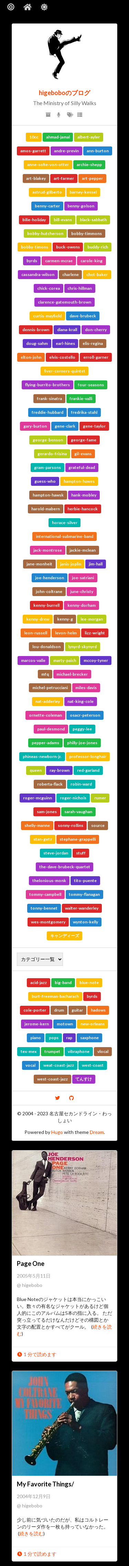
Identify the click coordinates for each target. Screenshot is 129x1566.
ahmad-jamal (58, 137)
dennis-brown (35, 329)
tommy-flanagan (84, 894)
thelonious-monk (49, 880)
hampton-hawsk (48, 495)
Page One (30, 1263)
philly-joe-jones (82, 742)
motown (65, 1023)
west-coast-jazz (52, 1079)
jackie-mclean (82, 550)
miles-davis (86, 687)
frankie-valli (80, 398)
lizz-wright (95, 632)
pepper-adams (45, 742)
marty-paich (64, 660)
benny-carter (47, 205)
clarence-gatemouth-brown (64, 302)
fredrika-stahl (84, 412)
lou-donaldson (46, 646)
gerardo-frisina (52, 453)
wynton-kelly (85, 921)
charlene (70, 274)
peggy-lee (82, 728)
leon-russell (35, 632)
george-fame (83, 439)
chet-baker (97, 274)
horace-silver (64, 522)
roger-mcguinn (37, 797)
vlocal (102, 1051)
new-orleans (92, 1023)
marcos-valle (33, 660)
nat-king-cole (80, 701)
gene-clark (65, 426)
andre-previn (66, 150)
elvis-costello (62, 357)
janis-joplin (70, 563)
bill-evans (63, 219)
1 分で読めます (36, 1354)
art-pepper (92, 178)
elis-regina (93, 343)
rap (69, 1037)
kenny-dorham (81, 605)
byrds (31, 260)
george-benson (48, 439)
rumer (100, 797)
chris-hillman (79, 288)
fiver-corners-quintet (64, 370)
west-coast (93, 1065)
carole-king (91, 260)
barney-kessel (83, 192)
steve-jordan (55, 853)
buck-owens (68, 246)
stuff (81, 853)
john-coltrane (49, 591)
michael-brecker (72, 674)
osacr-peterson (85, 715)
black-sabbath (93, 219)
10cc (33, 137)
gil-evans (83, 453)
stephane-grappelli (78, 839)
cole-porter (34, 1010)
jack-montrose (47, 550)
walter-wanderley (81, 908)
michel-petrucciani (50, 687)
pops (53, 1037)
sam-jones (47, 811)
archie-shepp (89, 164)
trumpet (52, 1051)
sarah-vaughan (78, 811)
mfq (45, 674)
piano (35, 1037)
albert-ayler (88, 137)
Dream (97, 1132)
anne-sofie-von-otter (48, 164)
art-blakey (36, 178)
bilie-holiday (34, 219)
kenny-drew (37, 619)
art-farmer (64, 178)
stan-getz (42, 839)
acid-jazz (38, 982)
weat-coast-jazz (58, 1065)
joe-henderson (49, 577)
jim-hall (96, 563)
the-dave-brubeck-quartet (64, 866)
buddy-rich (97, 246)
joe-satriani (83, 577)
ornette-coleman (45, 715)
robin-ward (81, 784)
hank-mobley (83, 495)
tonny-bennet (44, 908)
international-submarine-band (64, 536)
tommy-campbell (45, 894)
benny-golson (80, 205)
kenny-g (65, 619)
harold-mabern (45, 508)
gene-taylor (94, 426)
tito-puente (85, 880)
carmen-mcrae (59, 260)
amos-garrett (33, 150)
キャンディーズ (64, 935)
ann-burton (98, 150)
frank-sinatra (49, 398)
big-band (63, 982)
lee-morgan (91, 619)
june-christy (81, 591)
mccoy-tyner (96, 660)
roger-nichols (73, 797)
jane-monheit (39, 563)
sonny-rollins (70, 825)
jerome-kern (36, 1023)
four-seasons (91, 384)
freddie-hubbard (47, 412)
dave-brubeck (82, 315)
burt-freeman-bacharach (55, 996)
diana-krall (67, 329)
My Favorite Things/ (45, 1484)
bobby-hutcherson (45, 233)
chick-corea (48, 288)
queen (36, 770)
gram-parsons (47, 467)
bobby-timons (34, 246)
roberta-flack (50, 784)
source (98, 825)
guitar (77, 1010)
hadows (98, 1010)
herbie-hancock (82, 508)
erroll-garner (95, 357)
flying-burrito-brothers (47, 384)
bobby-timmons (86, 233)
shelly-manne (37, 825)
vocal (30, 1065)
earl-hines (65, 343)
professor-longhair (87, 756)
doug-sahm (37, 343)
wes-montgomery (48, 921)
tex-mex (28, 1051)
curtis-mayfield (47, 315)
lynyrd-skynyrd (82, 646)
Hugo (57, 1132)
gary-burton (35, 426)
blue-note (89, 982)
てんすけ (83, 1079)
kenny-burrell (46, 605)
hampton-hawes (79, 481)
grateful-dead (81, 467)
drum (59, 1010)
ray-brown (59, 770)
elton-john (31, 357)
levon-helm (66, 632)
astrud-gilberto (47, 192)
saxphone (89, 1037)
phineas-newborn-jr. (42, 756)
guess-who (45, 481)
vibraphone (78, 1051)
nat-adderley (47, 701)
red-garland (88, 770)
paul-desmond (51, 728)
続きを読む (31, 1533)
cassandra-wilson (37, 274)
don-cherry (96, 329)
